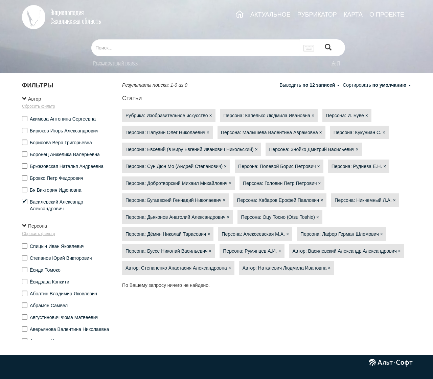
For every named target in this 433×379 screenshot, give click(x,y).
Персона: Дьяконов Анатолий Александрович (178, 217)
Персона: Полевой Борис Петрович (279, 166)
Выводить (310, 85)
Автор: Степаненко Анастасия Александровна (178, 268)
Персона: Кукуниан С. (359, 132)
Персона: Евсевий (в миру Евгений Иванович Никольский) (192, 149)
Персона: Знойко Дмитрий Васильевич (313, 149)
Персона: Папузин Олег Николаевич (167, 132)
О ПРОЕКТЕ (386, 14)
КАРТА (353, 14)
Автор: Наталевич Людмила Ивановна (287, 268)
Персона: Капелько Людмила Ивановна (269, 115)
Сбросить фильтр (38, 106)
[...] (195, 47)
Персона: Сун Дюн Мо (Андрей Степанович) (176, 166)
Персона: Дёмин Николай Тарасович (168, 234)
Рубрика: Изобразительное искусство (169, 115)
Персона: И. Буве (347, 115)
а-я (336, 63)
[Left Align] (328, 48)
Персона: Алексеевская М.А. (255, 234)
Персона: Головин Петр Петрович (282, 183)
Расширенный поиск (115, 63)
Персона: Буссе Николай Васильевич (168, 251)
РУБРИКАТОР (317, 14)
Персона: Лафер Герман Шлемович (341, 234)
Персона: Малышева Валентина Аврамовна (271, 132)
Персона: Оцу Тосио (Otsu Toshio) (280, 217)
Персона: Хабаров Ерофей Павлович (280, 200)
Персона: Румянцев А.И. (252, 251)
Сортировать (377, 85)
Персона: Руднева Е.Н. (359, 166)
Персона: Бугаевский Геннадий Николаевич (176, 200)
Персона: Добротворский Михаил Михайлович (178, 183)
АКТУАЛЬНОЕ (270, 14)
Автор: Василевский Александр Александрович (346, 251)
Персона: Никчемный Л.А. (365, 200)
